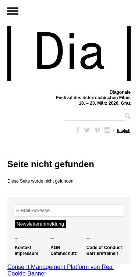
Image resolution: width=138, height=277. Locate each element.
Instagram (107, 130)
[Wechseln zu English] (123, 130)
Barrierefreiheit (102, 253)
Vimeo (97, 130)
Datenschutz (63, 253)
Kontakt (23, 247)
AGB (55, 247)
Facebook (76, 130)
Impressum (26, 253)
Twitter (87, 130)
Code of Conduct (104, 247)
